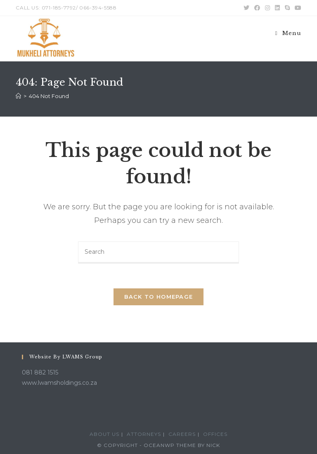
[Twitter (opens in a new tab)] (246, 8)
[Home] (18, 96)
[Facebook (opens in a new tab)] (257, 8)
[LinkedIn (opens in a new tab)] (277, 8)
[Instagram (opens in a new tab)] (267, 8)
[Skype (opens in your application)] (287, 8)
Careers (182, 434)
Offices (215, 434)
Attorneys (144, 434)
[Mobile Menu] (288, 33)
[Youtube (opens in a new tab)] (296, 8)
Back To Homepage (158, 296)
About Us (104, 434)
